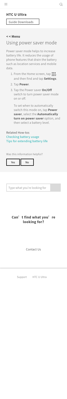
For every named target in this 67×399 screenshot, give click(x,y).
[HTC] (33, 4)
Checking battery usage (24, 151)
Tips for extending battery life (29, 155)
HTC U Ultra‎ (41, 291)
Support (22, 291)
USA (36, 320)
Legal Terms (12, 383)
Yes (13, 177)
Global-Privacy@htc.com (41, 391)
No (28, 177)
